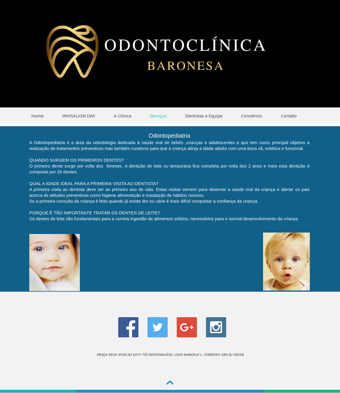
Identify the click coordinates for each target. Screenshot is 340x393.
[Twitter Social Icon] (157, 327)
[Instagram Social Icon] (216, 327)
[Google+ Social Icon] (187, 327)
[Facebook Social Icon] (128, 327)
